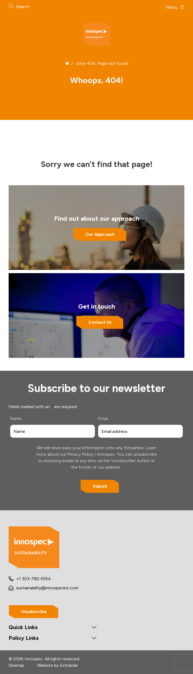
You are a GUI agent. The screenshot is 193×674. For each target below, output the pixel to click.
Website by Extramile (57, 665)
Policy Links (24, 638)
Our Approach (100, 234)
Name (17, 418)
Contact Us (100, 322)
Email (104, 418)
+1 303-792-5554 (33, 578)
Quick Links (23, 627)
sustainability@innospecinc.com (47, 587)
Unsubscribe (34, 611)
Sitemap (16, 665)
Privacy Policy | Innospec (91, 454)
